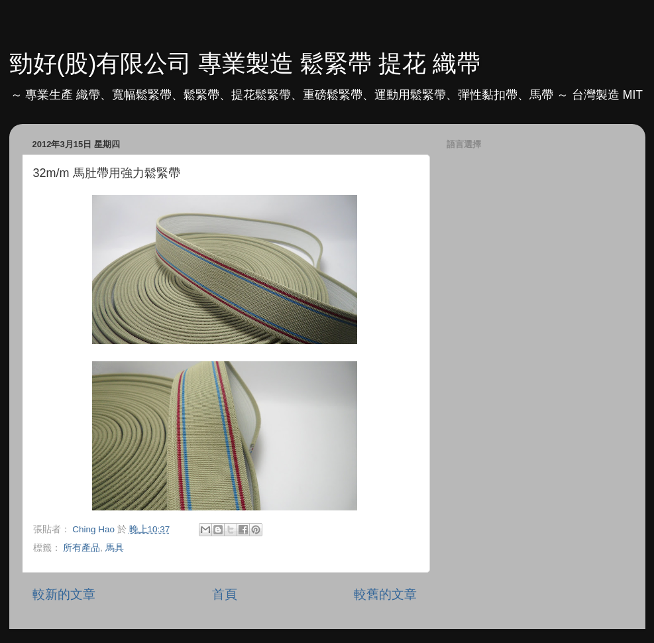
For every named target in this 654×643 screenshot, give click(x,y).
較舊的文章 (385, 594)
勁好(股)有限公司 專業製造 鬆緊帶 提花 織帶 (245, 63)
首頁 (224, 594)
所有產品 (81, 548)
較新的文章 (63, 594)
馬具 (114, 548)
